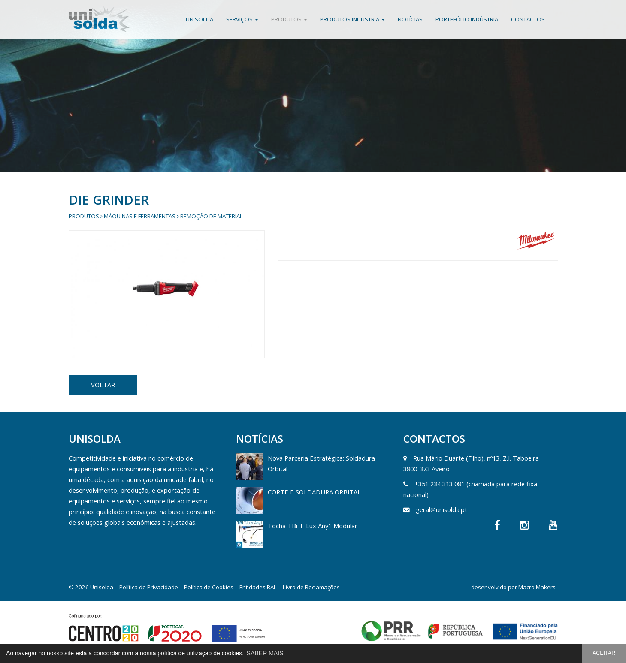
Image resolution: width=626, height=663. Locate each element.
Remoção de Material (211, 216)
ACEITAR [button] (604, 653)
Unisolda (199, 19)
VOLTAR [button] (103, 384)
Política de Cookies (208, 587)
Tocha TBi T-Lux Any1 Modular (312, 525)
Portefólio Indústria (466, 19)
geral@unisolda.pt (441, 509)
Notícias (410, 19)
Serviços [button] (242, 19)
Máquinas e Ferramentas (139, 216)
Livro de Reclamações (311, 587)
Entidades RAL (258, 587)
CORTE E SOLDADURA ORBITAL (314, 492)
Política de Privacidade (148, 587)
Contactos (528, 19)
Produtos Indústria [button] (352, 19)
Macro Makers (537, 587)
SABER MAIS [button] (265, 653)
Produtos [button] (289, 19)
